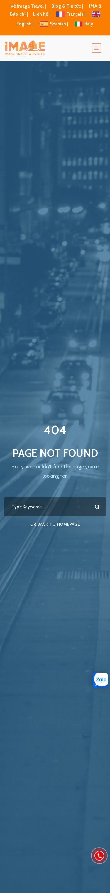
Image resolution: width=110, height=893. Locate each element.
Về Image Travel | (28, 6)
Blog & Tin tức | (67, 6)
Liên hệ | (42, 14)
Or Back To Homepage (55, 524)
